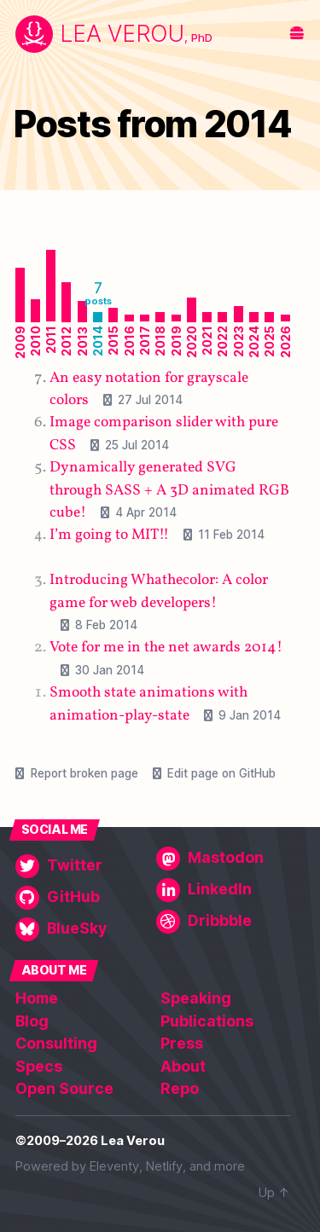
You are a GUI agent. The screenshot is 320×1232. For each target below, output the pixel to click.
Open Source (64, 1088)
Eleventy (114, 1166)
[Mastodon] (223, 858)
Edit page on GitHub (221, 773)
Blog (32, 1021)
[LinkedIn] (223, 890)
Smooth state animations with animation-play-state (148, 704)
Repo (179, 1088)
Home (36, 998)
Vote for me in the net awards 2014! (165, 647)
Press (181, 1043)
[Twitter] (82, 866)
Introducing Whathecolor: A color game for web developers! (158, 591)
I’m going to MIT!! (109, 535)
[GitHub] (82, 898)
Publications (206, 1021)
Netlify (164, 1166)
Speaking (195, 998)
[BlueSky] (82, 929)
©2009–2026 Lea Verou (90, 1140)
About (183, 1066)
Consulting (56, 1043)
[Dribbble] (223, 922)
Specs (38, 1066)
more (229, 1166)
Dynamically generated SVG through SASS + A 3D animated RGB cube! (169, 490)
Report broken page (84, 773)
